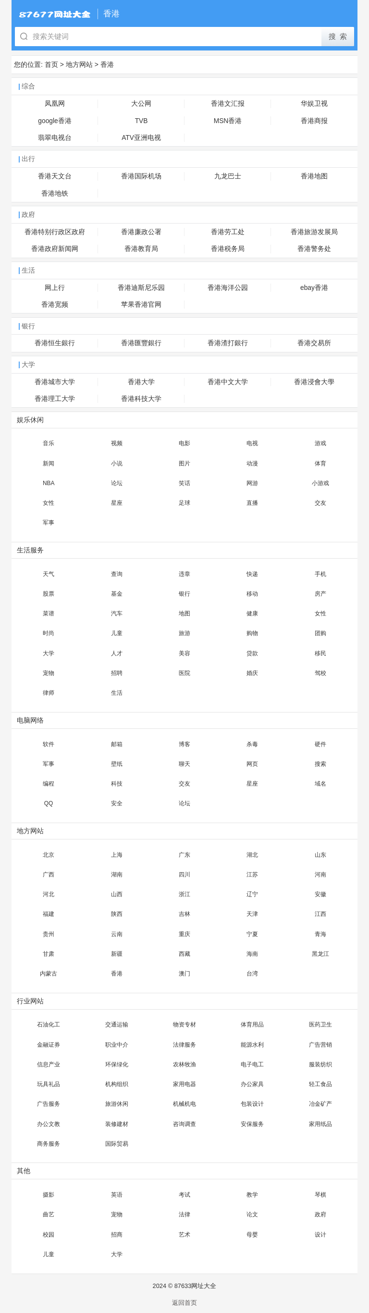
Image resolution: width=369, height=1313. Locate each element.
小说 (117, 463)
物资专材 (184, 1024)
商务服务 (48, 1143)
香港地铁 (54, 193)
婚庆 (252, 673)
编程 (48, 783)
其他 (23, 1171)
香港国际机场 (141, 176)
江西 (320, 914)
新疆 (117, 953)
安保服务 (252, 1124)
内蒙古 (48, 973)
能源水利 (252, 1044)
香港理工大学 (55, 398)
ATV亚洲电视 (141, 137)
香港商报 (314, 121)
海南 (252, 953)
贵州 (48, 934)
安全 (117, 803)
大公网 (141, 103)
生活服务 (30, 550)
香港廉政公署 (141, 232)
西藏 (184, 953)
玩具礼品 (48, 1084)
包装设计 (252, 1103)
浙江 (184, 894)
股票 (48, 593)
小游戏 (320, 483)
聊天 (184, 764)
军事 (48, 522)
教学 (252, 1194)
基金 (117, 593)
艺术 (184, 1234)
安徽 (320, 894)
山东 (320, 854)
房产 (320, 593)
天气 (48, 574)
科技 (117, 783)
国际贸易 (116, 1143)
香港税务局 (228, 248)
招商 (117, 1234)
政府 (320, 1214)
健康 (252, 613)
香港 (107, 64)
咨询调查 (184, 1124)
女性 (48, 503)
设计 (320, 1234)
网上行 (55, 287)
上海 (117, 854)
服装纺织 (320, 1064)
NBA (48, 483)
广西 (48, 874)
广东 (184, 854)
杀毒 (252, 744)
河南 (320, 874)
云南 (117, 934)
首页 (51, 64)
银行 (184, 593)
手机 (320, 574)
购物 (252, 633)
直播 (252, 503)
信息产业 (48, 1064)
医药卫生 (320, 1024)
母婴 (252, 1234)
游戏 (320, 443)
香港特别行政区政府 (55, 232)
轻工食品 (320, 1084)
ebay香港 (314, 287)
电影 (184, 443)
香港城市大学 (55, 382)
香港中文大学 (228, 382)
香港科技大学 (141, 398)
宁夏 (252, 934)
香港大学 (141, 382)
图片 (184, 463)
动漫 (252, 463)
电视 (252, 443)
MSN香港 (228, 121)
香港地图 (314, 176)
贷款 (252, 653)
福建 (48, 914)
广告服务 (48, 1103)
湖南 (117, 874)
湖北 (252, 854)
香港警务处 (314, 248)
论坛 (117, 483)
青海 (320, 934)
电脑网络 (30, 720)
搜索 (320, 764)
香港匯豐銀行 (141, 343)
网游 (252, 483)
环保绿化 (116, 1064)
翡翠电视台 (55, 137)
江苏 (252, 874)
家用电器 (184, 1084)
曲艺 (48, 1214)
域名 (320, 783)
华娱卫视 (314, 103)
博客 (184, 744)
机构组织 (116, 1084)
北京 (48, 854)
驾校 (320, 673)
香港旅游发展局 (314, 232)
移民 (320, 653)
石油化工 (48, 1024)
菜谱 (48, 613)
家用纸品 (320, 1124)
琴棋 (320, 1194)
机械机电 (184, 1103)
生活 (117, 692)
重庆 (184, 934)
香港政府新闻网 (54, 248)
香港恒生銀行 (55, 343)
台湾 (252, 973)
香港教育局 (141, 248)
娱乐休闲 (30, 420)
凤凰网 (55, 103)
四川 (184, 874)
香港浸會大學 (314, 382)
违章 (184, 574)
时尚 (48, 633)
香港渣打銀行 (228, 343)
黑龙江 (320, 953)
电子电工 (252, 1064)
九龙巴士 (227, 176)
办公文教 (48, 1124)
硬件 (320, 744)
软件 (48, 744)
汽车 (117, 613)
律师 (48, 692)
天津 (252, 914)
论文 (252, 1214)
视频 (117, 443)
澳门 (184, 973)
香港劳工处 (228, 232)
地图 (184, 613)
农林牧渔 (184, 1064)
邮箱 (117, 744)
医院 (184, 673)
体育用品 (252, 1024)
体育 (320, 463)
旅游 (184, 633)
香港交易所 (314, 343)
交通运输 (116, 1024)
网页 (252, 764)
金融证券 (48, 1044)
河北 (48, 894)
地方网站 (79, 64)
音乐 (48, 443)
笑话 (184, 483)
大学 (48, 653)
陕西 (117, 914)
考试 (184, 1194)
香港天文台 (55, 176)
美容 (184, 653)
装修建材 (116, 1124)
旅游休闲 (116, 1103)
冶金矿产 (320, 1103)
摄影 (48, 1194)
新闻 (48, 463)
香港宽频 (54, 304)
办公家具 (252, 1084)
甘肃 (48, 953)
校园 (48, 1234)
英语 (117, 1194)
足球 (184, 503)
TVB (141, 121)
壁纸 (117, 764)
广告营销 (320, 1044)
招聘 (117, 673)
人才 (117, 653)
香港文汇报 (228, 103)
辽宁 (252, 894)
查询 (117, 574)
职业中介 (116, 1044)
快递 (252, 574)
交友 (320, 503)
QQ (48, 803)
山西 (117, 894)
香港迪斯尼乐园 (141, 287)
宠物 (48, 673)
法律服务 (184, 1044)
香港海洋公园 (228, 287)
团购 (320, 633)
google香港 (54, 121)
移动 (252, 593)
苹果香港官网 (141, 304)
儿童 (117, 633)
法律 (184, 1214)
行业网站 (30, 1001)
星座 (117, 503)
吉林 (184, 914)
